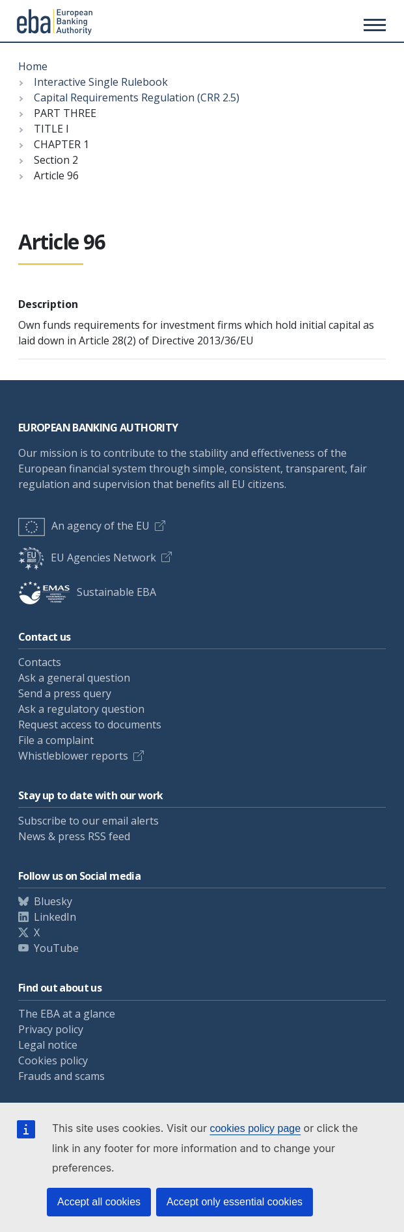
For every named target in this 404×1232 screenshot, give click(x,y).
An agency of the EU (84, 526)
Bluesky (53, 901)
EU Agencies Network (87, 557)
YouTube (56, 948)
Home (32, 66)
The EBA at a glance (66, 1014)
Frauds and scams (61, 1076)
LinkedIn (55, 917)
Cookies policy (53, 1060)
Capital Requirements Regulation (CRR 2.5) (136, 97)
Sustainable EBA (87, 592)
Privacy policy (50, 1029)
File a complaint (56, 740)
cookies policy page (255, 1128)
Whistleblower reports (73, 756)
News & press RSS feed (74, 836)
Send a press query (64, 693)
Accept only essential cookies (235, 1201)
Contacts (39, 662)
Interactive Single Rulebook (101, 82)
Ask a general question (74, 678)
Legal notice (47, 1045)
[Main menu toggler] (373, 25)
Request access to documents (89, 724)
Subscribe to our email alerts (88, 821)
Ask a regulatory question (81, 709)
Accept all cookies (99, 1201)
